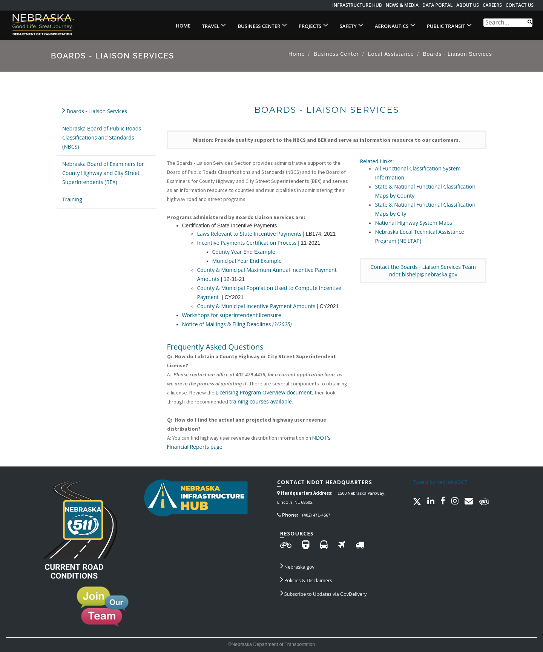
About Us (467, 5)
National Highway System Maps (413, 222)
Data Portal (437, 5)
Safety (352, 24)
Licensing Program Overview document (264, 392)
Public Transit (449, 24)
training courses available (260, 401)
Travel (214, 24)
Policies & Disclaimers (306, 579)
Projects (313, 24)
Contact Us (520, 5)
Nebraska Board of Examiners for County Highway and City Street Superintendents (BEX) (103, 173)
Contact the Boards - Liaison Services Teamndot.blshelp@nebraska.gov (423, 270)
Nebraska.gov (297, 565)
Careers (492, 5)
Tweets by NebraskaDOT (440, 482)
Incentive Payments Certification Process (247, 242)
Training (72, 199)
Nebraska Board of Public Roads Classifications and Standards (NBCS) (101, 137)
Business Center (262, 24)
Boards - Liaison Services (94, 110)
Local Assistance (391, 53)
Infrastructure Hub (357, 5)
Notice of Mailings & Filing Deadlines (237, 324)
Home (183, 25)
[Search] (529, 21)
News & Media (402, 5)
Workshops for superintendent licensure (231, 315)
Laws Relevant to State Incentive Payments (249, 233)
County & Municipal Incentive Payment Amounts (256, 306)
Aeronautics (395, 24)
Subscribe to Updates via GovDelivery (323, 592)
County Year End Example (243, 251)
